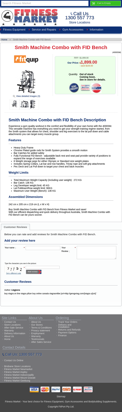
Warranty (9, 330)
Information (96, 29)
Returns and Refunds (69, 329)
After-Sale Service (13, 327)
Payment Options (67, 332)
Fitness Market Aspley (15, 372)
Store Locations (79, 22)
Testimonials (37, 339)
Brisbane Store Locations (17, 366)
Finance (62, 335)
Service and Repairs (44, 29)
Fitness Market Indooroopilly (19, 375)
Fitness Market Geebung (17, 380)
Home (7, 339)
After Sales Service (41, 342)
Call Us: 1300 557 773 (23, 354)
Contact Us (10, 322)
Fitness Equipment (14, 29)
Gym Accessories (72, 29)
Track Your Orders (67, 322)
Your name (10, 247)
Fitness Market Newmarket (18, 369)
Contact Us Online (13, 360)
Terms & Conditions (41, 327)
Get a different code (13, 273)
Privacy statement (40, 330)
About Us (9, 336)
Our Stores (37, 324)
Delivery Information (14, 333)
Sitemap (61, 396)
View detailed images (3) (28, 96)
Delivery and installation (64, 325)
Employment (37, 333)
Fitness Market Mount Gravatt (19, 377)
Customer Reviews (15, 227)
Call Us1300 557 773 (79, 15)
